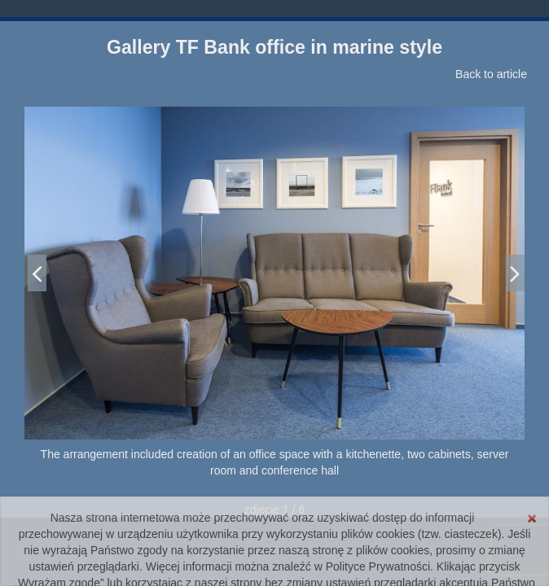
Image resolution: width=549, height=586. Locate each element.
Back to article (491, 74)
